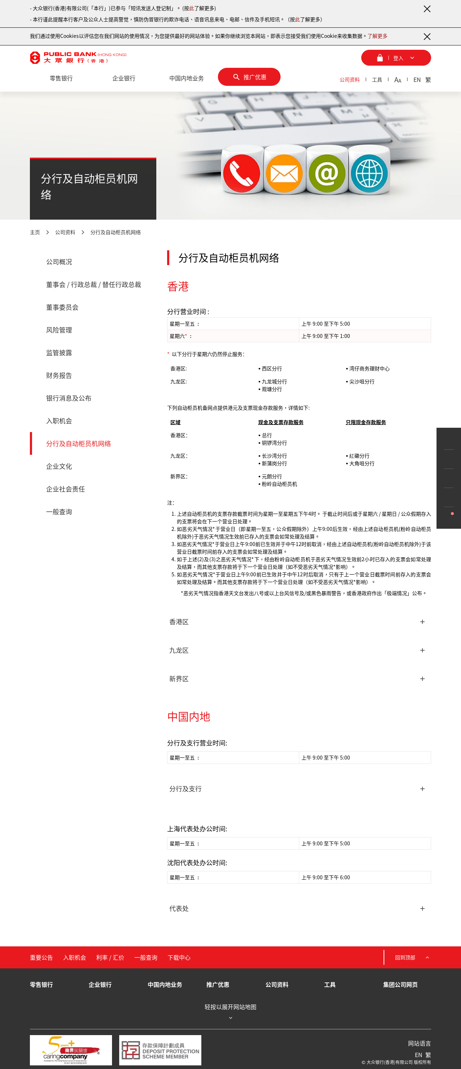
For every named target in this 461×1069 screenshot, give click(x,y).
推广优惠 (217, 984)
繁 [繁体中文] (428, 79)
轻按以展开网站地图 (230, 1012)
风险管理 (59, 330)
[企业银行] (124, 78)
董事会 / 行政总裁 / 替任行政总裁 (93, 284)
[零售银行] (61, 78)
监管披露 (59, 352)
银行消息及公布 (68, 398)
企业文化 (59, 466)
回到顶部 (413, 957)
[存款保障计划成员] (160, 1050)
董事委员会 (62, 307)
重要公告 (41, 957)
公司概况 (59, 262)
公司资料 (350, 79)
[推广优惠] (249, 77)
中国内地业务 (165, 984)
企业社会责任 (65, 489)
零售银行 (41, 984)
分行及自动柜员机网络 (115, 232)
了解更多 (377, 35)
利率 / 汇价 (110, 957)
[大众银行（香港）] (78, 58)
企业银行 (100, 984)
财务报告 (59, 375)
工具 (377, 79)
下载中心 (179, 957)
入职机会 (59, 421)
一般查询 (59, 511)
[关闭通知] (426, 8)
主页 (35, 232)
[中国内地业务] (186, 78)
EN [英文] (417, 79)
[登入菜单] (396, 58)
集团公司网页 (400, 984)
